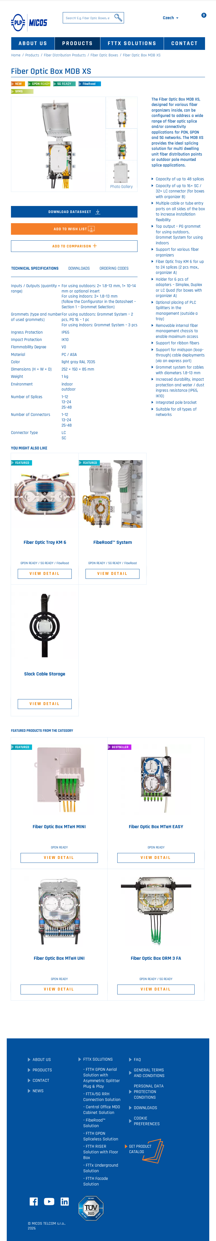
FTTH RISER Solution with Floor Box (100, 1152)
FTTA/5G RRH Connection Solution (101, 1097)
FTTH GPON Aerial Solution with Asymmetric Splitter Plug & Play (101, 1078)
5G (64, 84)
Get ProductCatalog (140, 1149)
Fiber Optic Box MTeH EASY (156, 827)
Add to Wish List (74, 229)
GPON (41, 84)
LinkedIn (64, 1201)
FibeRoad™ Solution (94, 1123)
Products (77, 43)
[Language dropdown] (171, 18)
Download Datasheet (74, 211)
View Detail (45, 573)
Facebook (33, 1201)
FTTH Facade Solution (95, 1181)
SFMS (18, 91)
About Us (33, 43)
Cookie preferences (147, 1121)
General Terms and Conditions (149, 1073)
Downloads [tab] (79, 268)
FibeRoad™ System (112, 542)
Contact (184, 43)
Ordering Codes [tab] (114, 268)
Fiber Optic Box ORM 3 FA (156, 958)
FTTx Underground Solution (100, 1168)
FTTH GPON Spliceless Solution (100, 1136)
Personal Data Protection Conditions (149, 1091)
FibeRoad (89, 84)
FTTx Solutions (132, 43)
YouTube (49, 1201)
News (38, 1091)
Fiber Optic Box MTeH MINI (59, 827)
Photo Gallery (121, 186)
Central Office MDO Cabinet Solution (101, 1110)
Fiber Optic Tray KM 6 (45, 542)
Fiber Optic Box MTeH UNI (59, 958)
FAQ (137, 1060)
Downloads (145, 1108)
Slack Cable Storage (44, 674)
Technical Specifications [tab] (34, 268)
